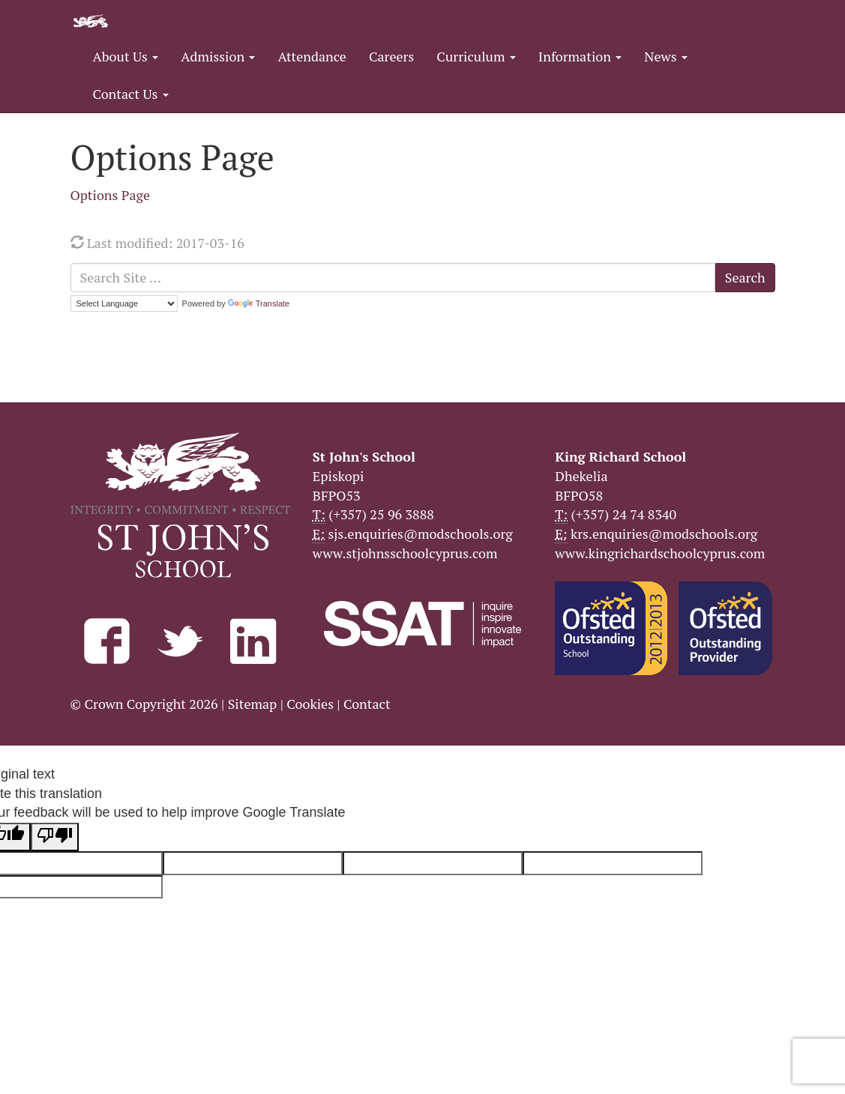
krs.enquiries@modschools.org (664, 534)
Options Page (110, 195)
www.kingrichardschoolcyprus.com (660, 553)
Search (745, 277)
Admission (218, 56)
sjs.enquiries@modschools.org (420, 534)
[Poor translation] (55, 837)
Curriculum (476, 56)
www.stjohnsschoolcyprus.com (405, 553)
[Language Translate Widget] (124, 303)
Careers (391, 56)
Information (580, 56)
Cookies (310, 704)
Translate (258, 303)
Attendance (311, 56)
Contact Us (131, 94)
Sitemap (252, 704)
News (665, 56)
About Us (126, 56)
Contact (367, 704)
